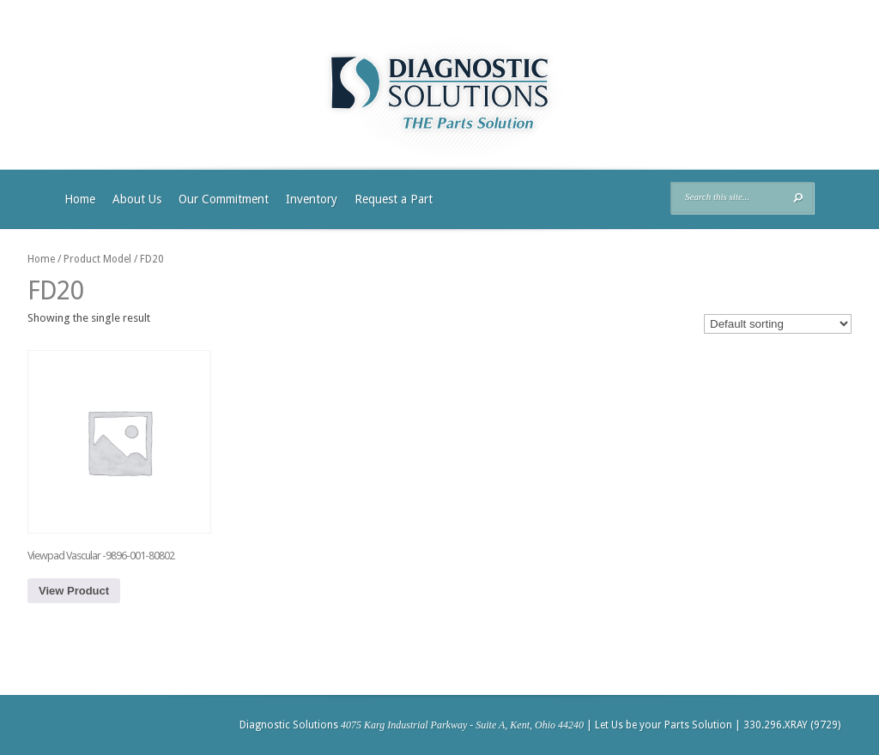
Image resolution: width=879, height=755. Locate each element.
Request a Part (394, 199)
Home (79, 199)
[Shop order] (778, 324)
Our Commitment (224, 199)
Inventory (311, 199)
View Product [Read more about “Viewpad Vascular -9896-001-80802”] (74, 590)
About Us (136, 199)
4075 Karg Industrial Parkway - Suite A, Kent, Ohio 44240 (462, 725)
